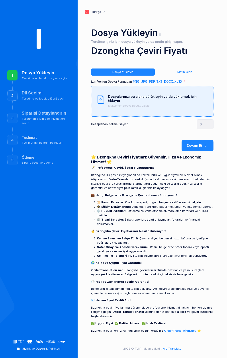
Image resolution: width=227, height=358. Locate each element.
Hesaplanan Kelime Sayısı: (109, 124)
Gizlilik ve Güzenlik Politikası (39, 348)
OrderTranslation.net (180, 330)
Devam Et (197, 146)
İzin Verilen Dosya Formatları (137, 81)
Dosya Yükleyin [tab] (122, 72)
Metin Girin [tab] (184, 72)
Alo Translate (171, 348)
